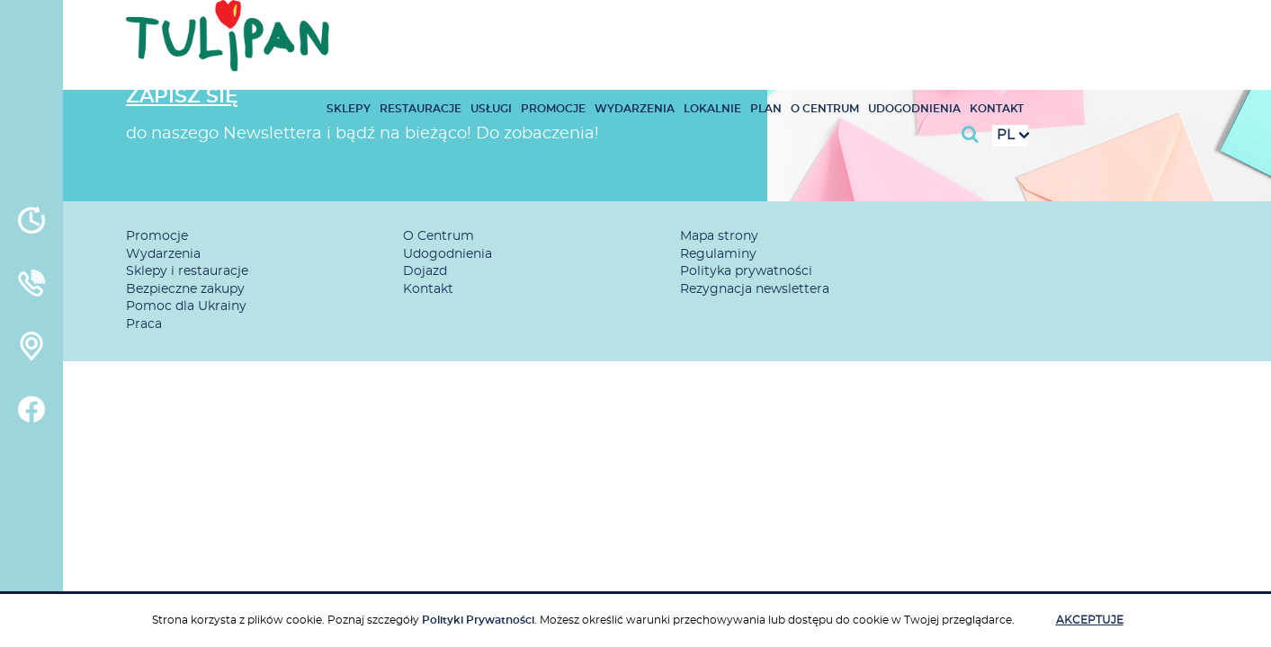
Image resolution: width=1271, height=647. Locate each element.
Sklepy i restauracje (187, 271)
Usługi (671, 30)
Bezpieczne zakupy (185, 289)
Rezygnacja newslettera (754, 289)
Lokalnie (892, 30)
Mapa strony (719, 236)
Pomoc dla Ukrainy (186, 306)
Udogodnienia (1094, 30)
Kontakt (1177, 30)
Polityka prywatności (746, 271)
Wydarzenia (814, 30)
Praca (144, 324)
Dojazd (425, 271)
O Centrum (1005, 30)
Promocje (733, 30)
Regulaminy (718, 254)
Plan (946, 30)
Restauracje (600, 30)
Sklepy (528, 30)
